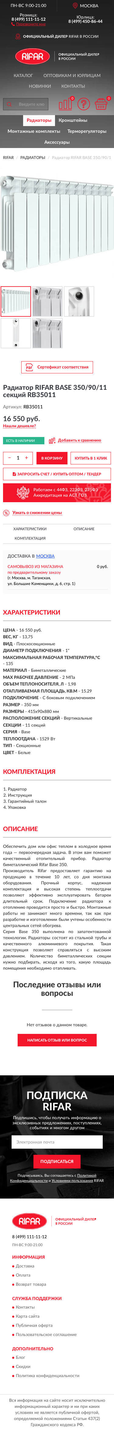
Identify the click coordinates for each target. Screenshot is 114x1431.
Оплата (23, 1275)
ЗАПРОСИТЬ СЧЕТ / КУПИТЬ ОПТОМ (57, 474)
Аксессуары (57, 142)
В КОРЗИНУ (52, 458)
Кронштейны (73, 120)
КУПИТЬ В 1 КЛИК (91, 458)
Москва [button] (45, 556)
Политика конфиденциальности (47, 1376)
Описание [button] (84, 529)
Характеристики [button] (30, 529)
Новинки (40, 86)
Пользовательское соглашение (46, 1335)
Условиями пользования (72, 1181)
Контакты (73, 86)
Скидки (23, 1367)
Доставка (25, 1266)
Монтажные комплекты (34, 131)
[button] (28, 24)
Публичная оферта (34, 1325)
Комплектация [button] (30, 538)
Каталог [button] (23, 76)
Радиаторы (39, 120)
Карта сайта (28, 1316)
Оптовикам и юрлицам (72, 76)
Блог (20, 1358)
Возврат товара (31, 1284)
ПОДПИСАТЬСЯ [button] (57, 1162)
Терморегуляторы (86, 131)
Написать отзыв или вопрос (57, 1040)
